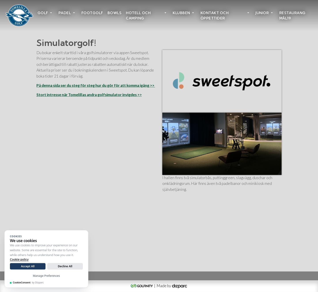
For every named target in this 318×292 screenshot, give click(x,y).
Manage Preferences (46, 276)
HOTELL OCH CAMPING (138, 15)
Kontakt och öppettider (215, 15)
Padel (65, 13)
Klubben (181, 13)
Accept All (28, 266)
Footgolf (92, 13)
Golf (43, 13)
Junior (262, 13)
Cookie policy (19, 260)
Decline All (65, 266)
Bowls (115, 13)
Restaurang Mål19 (292, 15)
